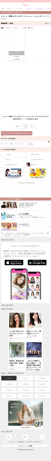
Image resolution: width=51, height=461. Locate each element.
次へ (33, 126)
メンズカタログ (9, 384)
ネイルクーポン (25, 396)
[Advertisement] (25, 89)
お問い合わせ (37, 441)
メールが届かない (28, 441)
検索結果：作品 (26, 23)
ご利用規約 (20, 441)
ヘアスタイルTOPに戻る (25, 183)
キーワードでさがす (8, 138)
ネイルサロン (25, 390)
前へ (18, 126)
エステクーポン (42, 396)
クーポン (9, 396)
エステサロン (42, 390)
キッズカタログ (25, 384)
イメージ (16, 28)
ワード (31, 28)
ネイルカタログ (42, 384)
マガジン (25, 378)
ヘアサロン (9, 390)
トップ (9, 378)
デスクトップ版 (25, 446)
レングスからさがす (8, 149)
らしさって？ (13, 441)
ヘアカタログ (42, 378)
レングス (8, 28)
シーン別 (24, 28)
